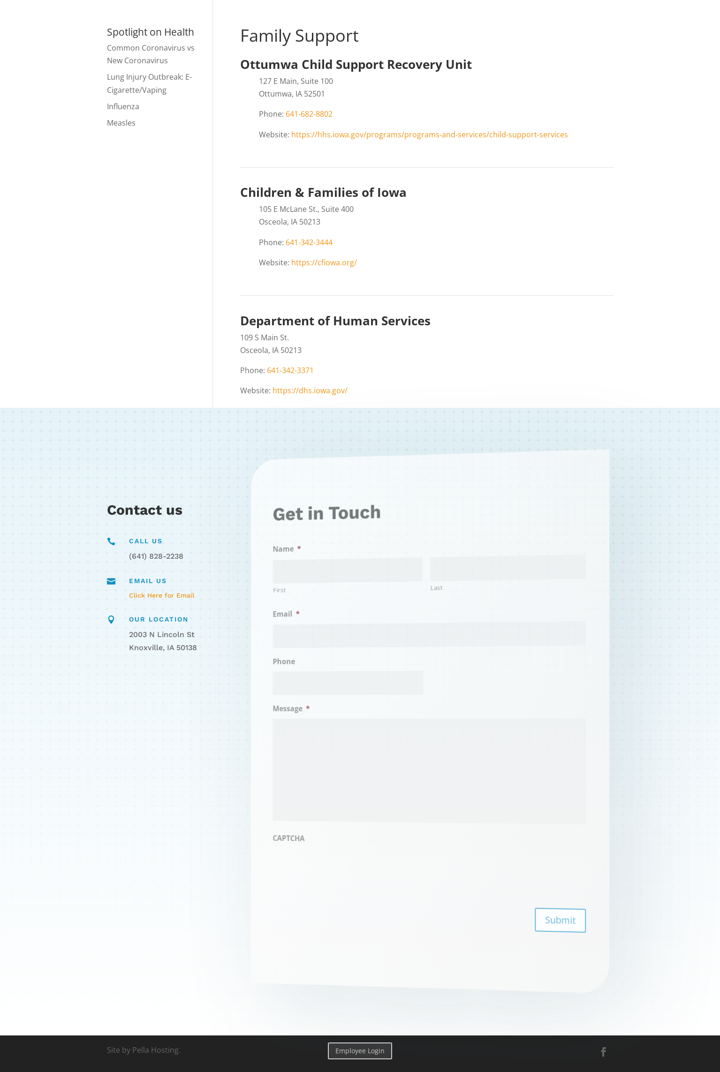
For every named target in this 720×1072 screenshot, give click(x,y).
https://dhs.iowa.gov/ (310, 390)
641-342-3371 (290, 370)
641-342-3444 (309, 242)
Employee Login (360, 1050)
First (322, 600)
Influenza (123, 106)
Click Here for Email (161, 595)
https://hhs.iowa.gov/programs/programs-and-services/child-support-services (429, 134)
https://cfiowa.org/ (324, 262)
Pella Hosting (155, 1050)
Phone (325, 666)
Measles (121, 123)
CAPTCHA (328, 830)
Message (330, 709)
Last (435, 587)
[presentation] (365, 861)
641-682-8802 (309, 114)
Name (327, 562)
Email (326, 622)
